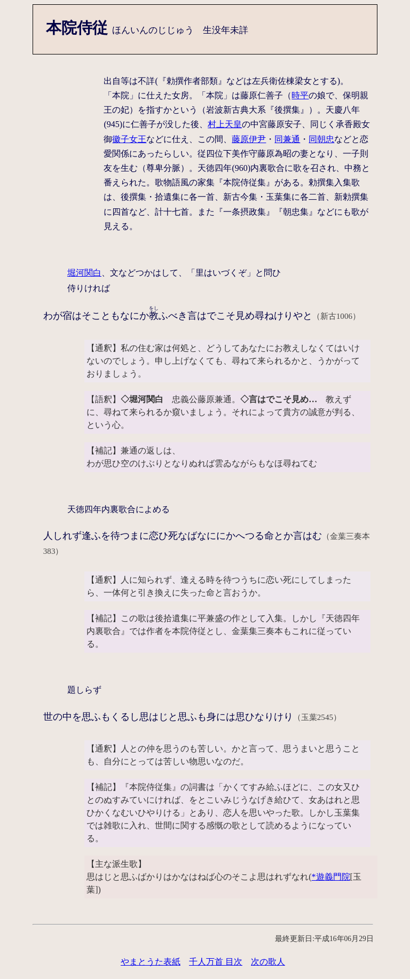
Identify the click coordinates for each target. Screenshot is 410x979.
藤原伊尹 (249, 139)
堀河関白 (84, 272)
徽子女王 (129, 139)
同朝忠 (321, 139)
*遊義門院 (331, 876)
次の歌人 (268, 961)
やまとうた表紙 (150, 961)
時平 (300, 95)
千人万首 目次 (215, 961)
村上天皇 (225, 124)
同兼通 (287, 139)
